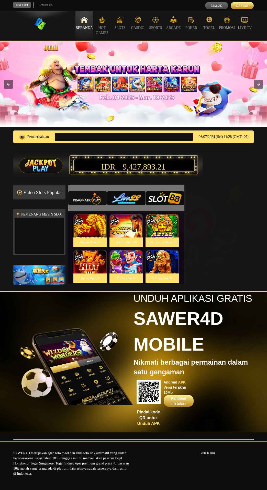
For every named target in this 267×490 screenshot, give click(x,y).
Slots (119, 23)
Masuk (216, 5)
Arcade (173, 23)
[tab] (87, 198)
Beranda (84, 23)
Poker (191, 23)
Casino (137, 23)
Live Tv (245, 23)
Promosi (227, 23)
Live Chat (22, 5)
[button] (8, 84)
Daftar (242, 5)
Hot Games (102, 25)
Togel (209, 23)
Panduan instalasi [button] (178, 400)
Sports (155, 23)
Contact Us (45, 5)
